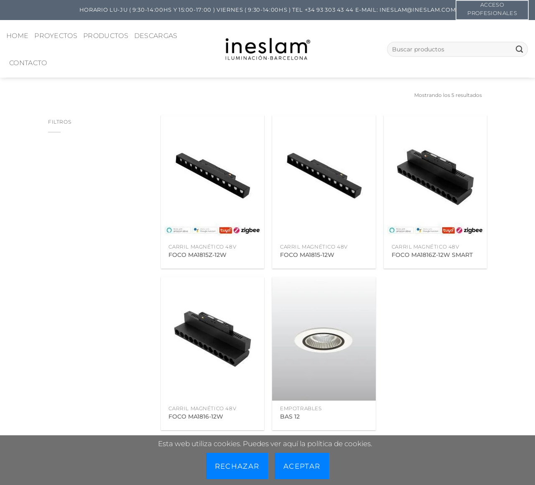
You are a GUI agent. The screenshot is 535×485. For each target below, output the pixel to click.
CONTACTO (28, 63)
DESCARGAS (156, 36)
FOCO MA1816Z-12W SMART (432, 255)
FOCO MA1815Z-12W (197, 255)
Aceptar (301, 466)
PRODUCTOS (105, 36)
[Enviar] (519, 49)
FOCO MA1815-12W (307, 255)
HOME (17, 36)
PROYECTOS (55, 36)
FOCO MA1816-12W (195, 416)
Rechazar (237, 466)
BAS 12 (290, 416)
